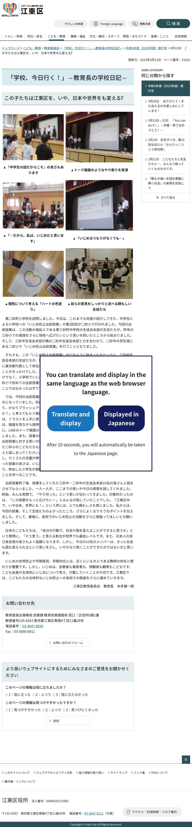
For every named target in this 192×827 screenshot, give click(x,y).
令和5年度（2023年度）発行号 (146, 48)
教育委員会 (51, 48)
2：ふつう (43, 694)
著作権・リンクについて (19, 781)
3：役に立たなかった (72, 694)
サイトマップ (118, 773)
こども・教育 (32, 48)
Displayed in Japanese (121, 418)
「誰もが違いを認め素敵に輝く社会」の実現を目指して (166, 183)
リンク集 (139, 773)
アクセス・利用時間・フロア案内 (154, 812)
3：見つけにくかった (82, 709)
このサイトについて (17, 773)
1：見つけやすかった (25, 709)
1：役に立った (20, 694)
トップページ (11, 48)
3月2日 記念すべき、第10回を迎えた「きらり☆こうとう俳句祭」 (166, 144)
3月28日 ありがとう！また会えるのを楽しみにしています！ (166, 106)
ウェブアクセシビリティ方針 (54, 773)
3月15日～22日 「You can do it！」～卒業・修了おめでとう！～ (167, 125)
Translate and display (71, 418)
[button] (108, 24)
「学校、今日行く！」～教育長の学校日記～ (92, 48)
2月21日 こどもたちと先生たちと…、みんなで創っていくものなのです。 (167, 164)
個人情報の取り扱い (91, 773)
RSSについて (159, 773)
